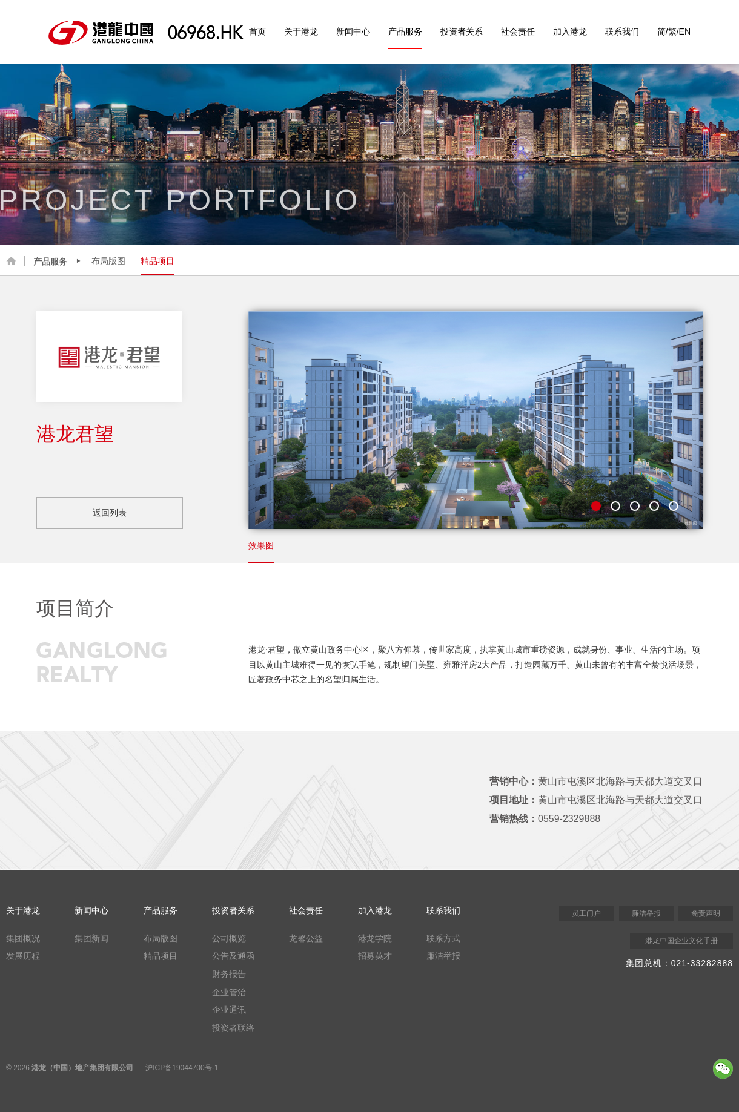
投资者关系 (461, 31)
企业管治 (229, 992)
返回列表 (110, 513)
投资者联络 (233, 1028)
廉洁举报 (443, 956)
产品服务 (405, 31)
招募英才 (375, 956)
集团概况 (23, 938)
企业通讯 (229, 1010)
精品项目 (157, 261)
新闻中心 (353, 31)
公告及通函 (233, 956)
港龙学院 (375, 938)
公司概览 (229, 938)
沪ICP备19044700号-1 (181, 1068)
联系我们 (622, 31)
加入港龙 (570, 31)
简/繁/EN (674, 31)
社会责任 (518, 31)
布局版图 (108, 261)
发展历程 (23, 956)
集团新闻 (91, 938)
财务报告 (229, 974)
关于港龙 (301, 31)
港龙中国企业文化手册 (681, 940)
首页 (257, 31)
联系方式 (443, 938)
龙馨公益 (306, 938)
